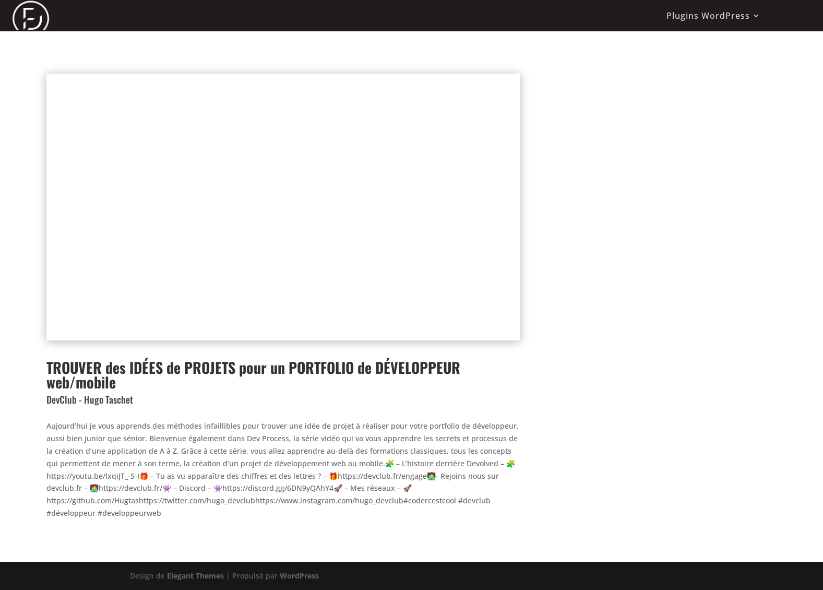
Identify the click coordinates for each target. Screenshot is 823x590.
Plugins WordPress (708, 15)
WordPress (299, 576)
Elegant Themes (195, 576)
